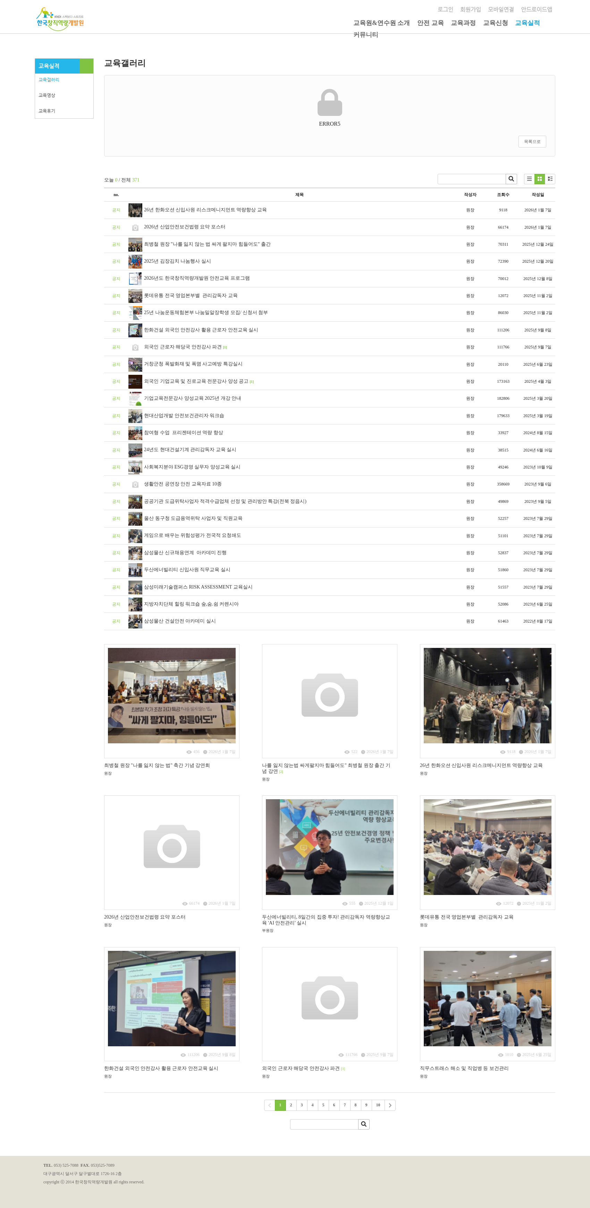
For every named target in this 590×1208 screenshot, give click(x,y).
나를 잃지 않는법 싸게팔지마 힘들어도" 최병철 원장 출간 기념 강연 (326, 768)
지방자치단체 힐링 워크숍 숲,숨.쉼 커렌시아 (191, 604)
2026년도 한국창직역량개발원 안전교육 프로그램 (197, 278)
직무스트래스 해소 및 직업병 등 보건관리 (464, 1068)
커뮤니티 (365, 34)
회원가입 (470, 9)
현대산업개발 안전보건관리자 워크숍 (184, 415)
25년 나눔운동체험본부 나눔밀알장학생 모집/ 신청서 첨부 (206, 312)
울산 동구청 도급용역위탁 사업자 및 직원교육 (193, 518)
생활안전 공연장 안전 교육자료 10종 (183, 484)
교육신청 (495, 22)
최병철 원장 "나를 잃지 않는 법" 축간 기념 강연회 (157, 765)
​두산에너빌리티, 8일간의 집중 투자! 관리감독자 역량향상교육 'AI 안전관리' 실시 (326, 920)
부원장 (267, 930)
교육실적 (527, 22)
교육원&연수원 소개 (381, 22)
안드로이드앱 (536, 9)
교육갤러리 (49, 79)
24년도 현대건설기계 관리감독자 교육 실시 (190, 449)
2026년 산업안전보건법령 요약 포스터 (185, 226)
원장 (108, 773)
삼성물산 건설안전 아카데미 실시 (180, 621)
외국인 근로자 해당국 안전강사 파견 (183, 346)
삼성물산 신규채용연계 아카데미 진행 (185, 552)
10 (378, 1105)
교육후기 (47, 110)
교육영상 (47, 95)
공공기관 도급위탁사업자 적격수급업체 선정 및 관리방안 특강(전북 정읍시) (225, 501)
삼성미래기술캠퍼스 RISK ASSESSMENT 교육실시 (198, 587)
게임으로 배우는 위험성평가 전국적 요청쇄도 (192, 535)
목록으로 (532, 141)
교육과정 (463, 22)
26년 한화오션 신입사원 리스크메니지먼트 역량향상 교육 (205, 209)
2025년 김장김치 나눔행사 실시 (177, 261)
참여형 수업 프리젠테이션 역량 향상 (183, 432)
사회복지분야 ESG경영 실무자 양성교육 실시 (192, 467)
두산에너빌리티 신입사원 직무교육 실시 (187, 569)
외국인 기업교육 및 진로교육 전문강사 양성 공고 (196, 381)
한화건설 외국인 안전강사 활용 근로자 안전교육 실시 (201, 329)
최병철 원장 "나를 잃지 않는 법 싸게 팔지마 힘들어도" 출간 (208, 244)
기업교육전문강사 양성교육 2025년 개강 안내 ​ (194, 398)
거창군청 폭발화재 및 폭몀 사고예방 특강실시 (193, 363)
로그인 (445, 9)
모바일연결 (501, 9)
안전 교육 (430, 22)
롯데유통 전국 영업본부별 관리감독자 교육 (191, 295)
